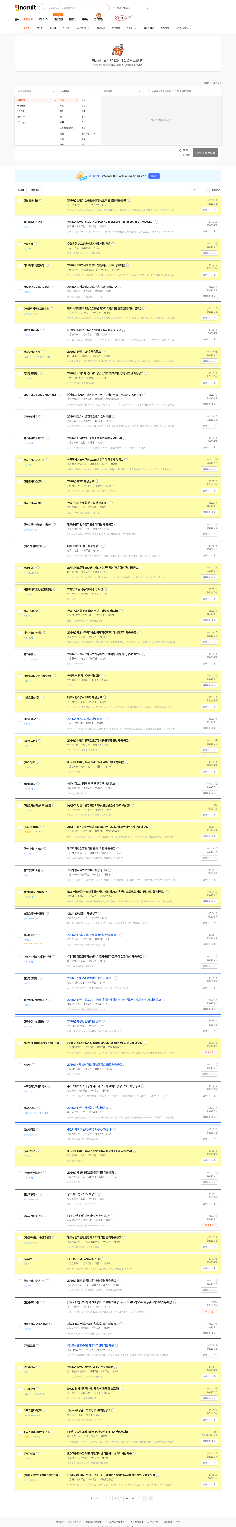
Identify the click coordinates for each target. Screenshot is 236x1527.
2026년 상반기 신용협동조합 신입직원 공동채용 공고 (96, 200)
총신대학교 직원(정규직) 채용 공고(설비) (89, 1129)
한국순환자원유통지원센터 (37, 525)
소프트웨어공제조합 (34, 913)
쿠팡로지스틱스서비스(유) (37, 805)
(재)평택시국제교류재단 (36, 308)
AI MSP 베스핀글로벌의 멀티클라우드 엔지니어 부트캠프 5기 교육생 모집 (107, 827)
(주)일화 (28, 1259)
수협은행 (28, 244)
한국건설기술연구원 (34, 1281)
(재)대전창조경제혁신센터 (37, 957)
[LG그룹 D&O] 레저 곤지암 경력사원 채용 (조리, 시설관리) (99, 1151)
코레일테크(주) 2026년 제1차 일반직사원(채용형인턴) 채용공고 (102, 568)
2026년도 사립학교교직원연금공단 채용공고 (92, 287)
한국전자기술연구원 (34, 460)
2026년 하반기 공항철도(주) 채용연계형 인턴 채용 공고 (97, 741)
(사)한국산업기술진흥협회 (37, 1237)
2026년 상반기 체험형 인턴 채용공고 (87, 1108)
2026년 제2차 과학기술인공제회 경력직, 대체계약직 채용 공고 (101, 633)
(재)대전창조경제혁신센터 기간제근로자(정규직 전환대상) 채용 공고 (104, 957)
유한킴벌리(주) (31, 330)
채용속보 (101, 28)
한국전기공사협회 (33, 503)
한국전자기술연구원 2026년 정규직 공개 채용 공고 (95, 460)
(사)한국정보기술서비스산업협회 (41, 1475)
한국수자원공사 (32, 352)
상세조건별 (81, 28)
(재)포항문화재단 (33, 1173)
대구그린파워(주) (33, 1410)
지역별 (26, 28)
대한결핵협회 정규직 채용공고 (83, 546)
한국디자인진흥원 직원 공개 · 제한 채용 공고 (91, 849)
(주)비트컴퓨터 (31, 827)
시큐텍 (27, 1065)
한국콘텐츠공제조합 (34, 438)
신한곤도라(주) (31, 1302)
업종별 (66, 28)
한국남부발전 (31, 1108)
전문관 (130, 28)
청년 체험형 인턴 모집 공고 (82, 1194)
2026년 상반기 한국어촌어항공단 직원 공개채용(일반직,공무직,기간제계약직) (110, 222)
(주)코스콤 (29, 1345)
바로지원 (209, 1052)
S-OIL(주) (29, 1389)
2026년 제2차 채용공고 (80, 481)
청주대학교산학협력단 (35, 892)
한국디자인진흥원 (33, 849)
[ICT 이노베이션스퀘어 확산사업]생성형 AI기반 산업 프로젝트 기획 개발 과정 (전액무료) (115, 892)
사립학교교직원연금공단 (36, 287)
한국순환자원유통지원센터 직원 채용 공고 (90, 525)
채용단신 (165, 28)
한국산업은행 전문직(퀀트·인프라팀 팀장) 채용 (92, 611)
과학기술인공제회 (33, 633)
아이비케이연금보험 (34, 265)
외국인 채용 (149, 28)
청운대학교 (29, 784)
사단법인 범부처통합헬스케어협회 (41, 1043)
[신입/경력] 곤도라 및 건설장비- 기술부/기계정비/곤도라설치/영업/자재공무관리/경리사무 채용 (119, 1302)
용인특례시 (29, 1367)
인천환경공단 (31, 719)
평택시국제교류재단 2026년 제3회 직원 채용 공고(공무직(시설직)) (104, 308)
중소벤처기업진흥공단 (35, 1000)
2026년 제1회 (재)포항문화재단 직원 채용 (90, 1173)
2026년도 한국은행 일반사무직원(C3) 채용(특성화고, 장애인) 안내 (104, 654)
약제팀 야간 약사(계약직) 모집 (83, 676)
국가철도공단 (31, 373)
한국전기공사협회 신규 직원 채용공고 (87, 503)
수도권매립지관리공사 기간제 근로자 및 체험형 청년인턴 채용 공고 (103, 1086)
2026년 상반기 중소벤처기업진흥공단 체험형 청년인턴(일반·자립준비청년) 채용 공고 (114, 1000)
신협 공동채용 (31, 200)
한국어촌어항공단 (33, 222)
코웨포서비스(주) (33, 481)
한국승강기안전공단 (34, 1021)
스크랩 (21, 190)
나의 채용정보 (182, 28)
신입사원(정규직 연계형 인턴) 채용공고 (88, 1410)
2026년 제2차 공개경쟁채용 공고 (85, 719)
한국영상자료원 (32, 870)
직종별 (40, 28)
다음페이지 (144, 1498)
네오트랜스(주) (31, 697)
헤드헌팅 (116, 28)
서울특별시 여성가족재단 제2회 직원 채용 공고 (92, 1324)
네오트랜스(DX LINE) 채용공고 (84, 697)
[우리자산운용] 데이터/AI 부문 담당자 (88, 1216)
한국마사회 (29, 935)
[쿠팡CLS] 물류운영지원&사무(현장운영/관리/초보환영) (98, 805)
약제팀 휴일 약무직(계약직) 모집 (85, 589)
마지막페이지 (150, 1498)
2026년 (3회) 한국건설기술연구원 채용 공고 (91, 1281)
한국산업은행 (31, 611)
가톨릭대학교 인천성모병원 (38, 589)
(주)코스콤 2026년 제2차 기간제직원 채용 (90, 1345)
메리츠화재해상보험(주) (36, 1432)
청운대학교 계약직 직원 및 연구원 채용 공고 (91, 784)
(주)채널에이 (30, 416)
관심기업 (35, 190)
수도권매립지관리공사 (35, 1086)
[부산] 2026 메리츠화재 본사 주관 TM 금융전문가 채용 (97, 1432)
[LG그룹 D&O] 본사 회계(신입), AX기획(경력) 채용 (95, 762)
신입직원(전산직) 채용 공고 (82, 913)
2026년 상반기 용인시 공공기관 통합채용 (90, 1367)
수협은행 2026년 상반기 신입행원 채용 (88, 244)
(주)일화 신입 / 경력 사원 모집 (83, 1259)
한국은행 (28, 654)
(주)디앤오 (29, 762)
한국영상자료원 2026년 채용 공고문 (87, 870)
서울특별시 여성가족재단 (37, 1324)
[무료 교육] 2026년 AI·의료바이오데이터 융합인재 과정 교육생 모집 (104, 1043)
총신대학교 (29, 1129)
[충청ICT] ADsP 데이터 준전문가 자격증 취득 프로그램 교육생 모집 (104, 395)
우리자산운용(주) (33, 1216)
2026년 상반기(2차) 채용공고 (84, 352)
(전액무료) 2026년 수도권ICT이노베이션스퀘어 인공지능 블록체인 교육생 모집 (111, 1475)
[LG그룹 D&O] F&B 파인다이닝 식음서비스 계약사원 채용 (99, 1453)
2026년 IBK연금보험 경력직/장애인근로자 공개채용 (96, 265)
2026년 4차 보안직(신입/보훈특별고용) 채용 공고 (94, 1065)
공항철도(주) (30, 741)
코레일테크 (29, 568)
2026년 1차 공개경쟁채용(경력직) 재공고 (90, 978)
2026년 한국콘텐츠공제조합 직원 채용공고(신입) (94, 438)
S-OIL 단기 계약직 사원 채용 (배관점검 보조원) (93, 1389)
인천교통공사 (31, 1194)
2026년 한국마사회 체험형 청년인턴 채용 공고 (92, 935)
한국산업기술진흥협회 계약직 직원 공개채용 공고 (94, 1237)
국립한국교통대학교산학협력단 (40, 395)
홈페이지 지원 (209, 209)
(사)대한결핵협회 (33, 546)
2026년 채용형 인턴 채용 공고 (84, 1021)
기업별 (53, 28)
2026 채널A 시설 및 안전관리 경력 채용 (89, 416)
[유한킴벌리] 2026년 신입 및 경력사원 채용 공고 (94, 330)
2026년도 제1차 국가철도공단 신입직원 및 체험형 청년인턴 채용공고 (105, 373)
